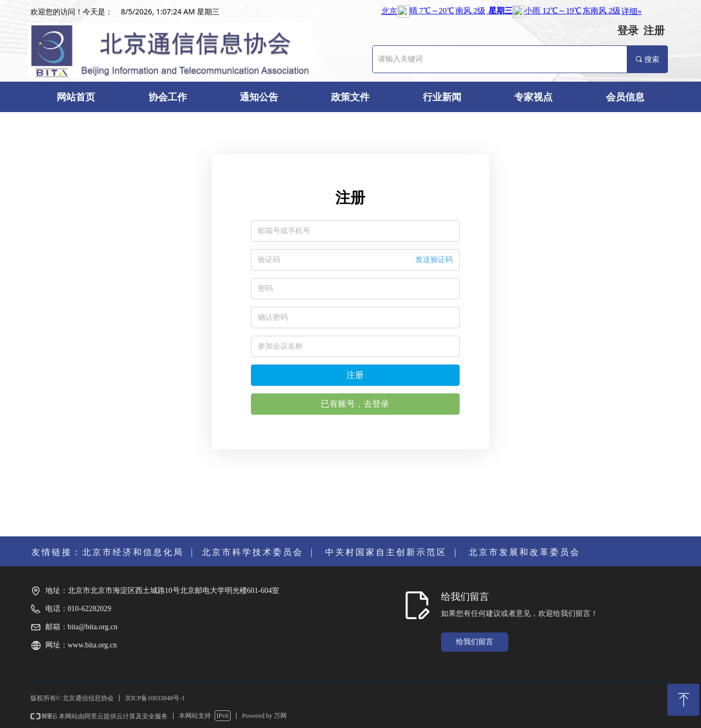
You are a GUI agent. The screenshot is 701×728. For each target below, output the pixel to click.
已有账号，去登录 (355, 403)
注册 (355, 374)
